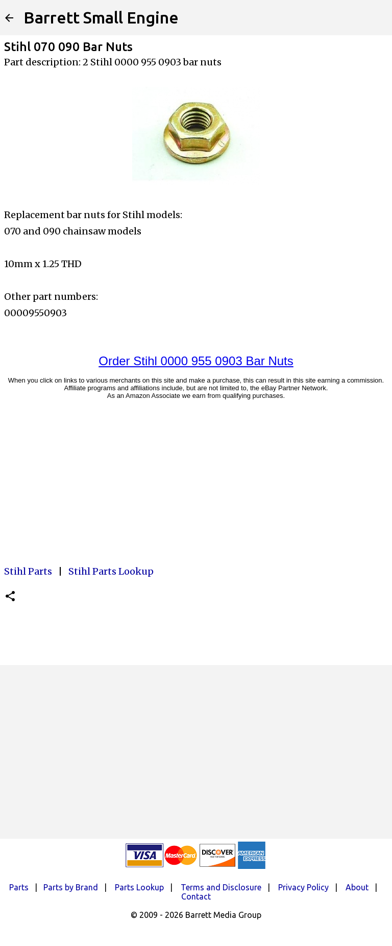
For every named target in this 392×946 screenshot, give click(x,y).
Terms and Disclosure (221, 887)
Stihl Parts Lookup (111, 571)
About (357, 887)
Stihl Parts (28, 571)
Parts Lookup (139, 887)
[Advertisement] (196, 751)
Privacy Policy (303, 887)
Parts (19, 887)
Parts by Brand (70, 887)
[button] (10, 597)
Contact (196, 896)
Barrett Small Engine (101, 17)
